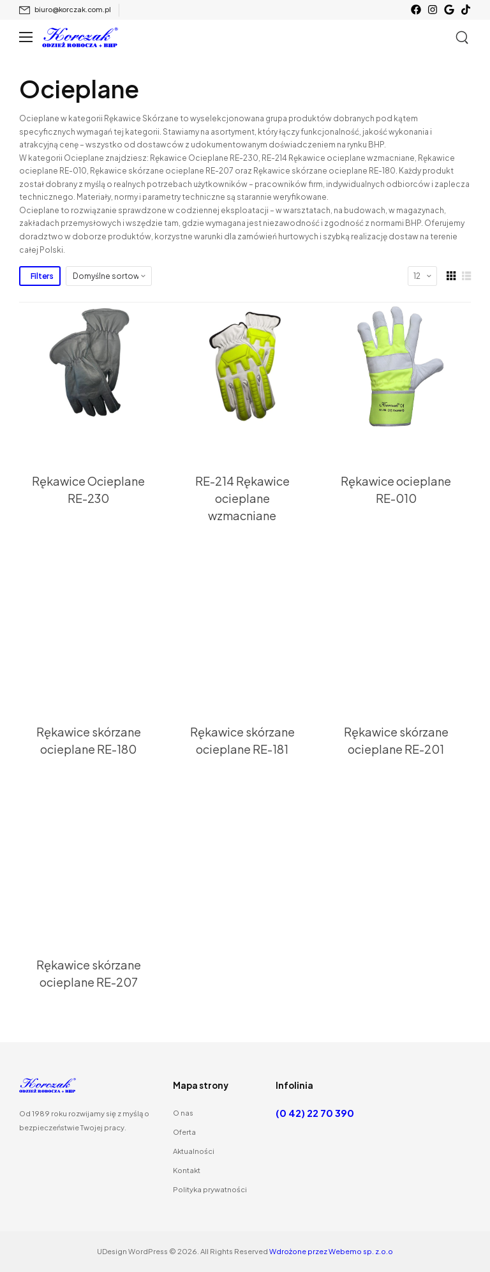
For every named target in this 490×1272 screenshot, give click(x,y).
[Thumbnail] (91, 366)
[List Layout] (466, 275)
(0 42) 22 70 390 (315, 1113)
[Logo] (80, 37)
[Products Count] (422, 276)
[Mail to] (65, 10)
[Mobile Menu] (26, 37)
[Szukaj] (463, 37)
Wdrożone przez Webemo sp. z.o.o (331, 1250)
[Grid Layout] (451, 275)
